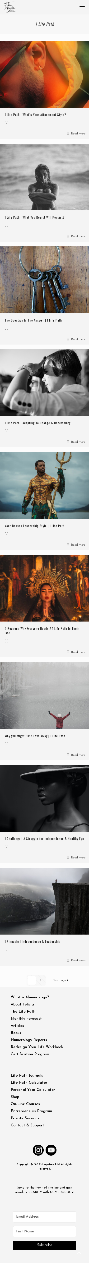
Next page (61, 980)
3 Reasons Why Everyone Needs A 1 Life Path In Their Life (42, 630)
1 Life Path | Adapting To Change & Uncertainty (37, 422)
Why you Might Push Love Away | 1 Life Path (35, 735)
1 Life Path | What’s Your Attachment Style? (35, 114)
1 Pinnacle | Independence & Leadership (33, 941)
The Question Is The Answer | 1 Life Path (33, 320)
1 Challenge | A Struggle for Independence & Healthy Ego (44, 838)
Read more (78, 133)
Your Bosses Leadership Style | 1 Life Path (35, 525)
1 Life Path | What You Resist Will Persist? (35, 217)
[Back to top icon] (79, 1253)
